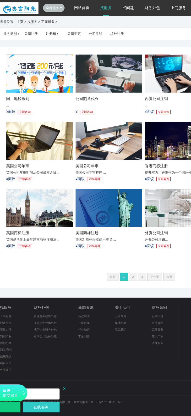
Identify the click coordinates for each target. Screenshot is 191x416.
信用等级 (5, 356)
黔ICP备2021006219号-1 (107, 402)
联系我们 (120, 329)
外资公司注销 (156, 233)
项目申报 (5, 363)
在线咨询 (41, 407)
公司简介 (120, 316)
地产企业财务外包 (45, 329)
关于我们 (122, 307)
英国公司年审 (17, 166)
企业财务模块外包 (45, 316)
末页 (169, 276)
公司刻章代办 (87, 99)
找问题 (128, 8)
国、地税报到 (17, 99)
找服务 (106, 8)
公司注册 (31, 34)
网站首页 (81, 8)
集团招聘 (120, 323)
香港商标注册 (156, 166)
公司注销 (95, 34)
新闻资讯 (85, 307)
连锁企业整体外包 (45, 323)
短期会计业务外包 (45, 336)
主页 (20, 22)
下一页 (154, 276)
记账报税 (5, 323)
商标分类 (5, 343)
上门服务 (178, 8)
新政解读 (84, 316)
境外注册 (117, 34)
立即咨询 (25, 112)
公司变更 (74, 34)
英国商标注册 (17, 233)
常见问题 (84, 336)
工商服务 (48, 22)
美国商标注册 (87, 233)
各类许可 (5, 370)
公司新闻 (84, 323)
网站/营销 (6, 349)
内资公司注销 (156, 99)
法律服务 (157, 343)
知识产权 (5, 336)
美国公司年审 (87, 166)
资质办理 (5, 329)
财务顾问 (159, 307)
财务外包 (152, 8)
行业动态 (84, 329)
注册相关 (52, 34)
